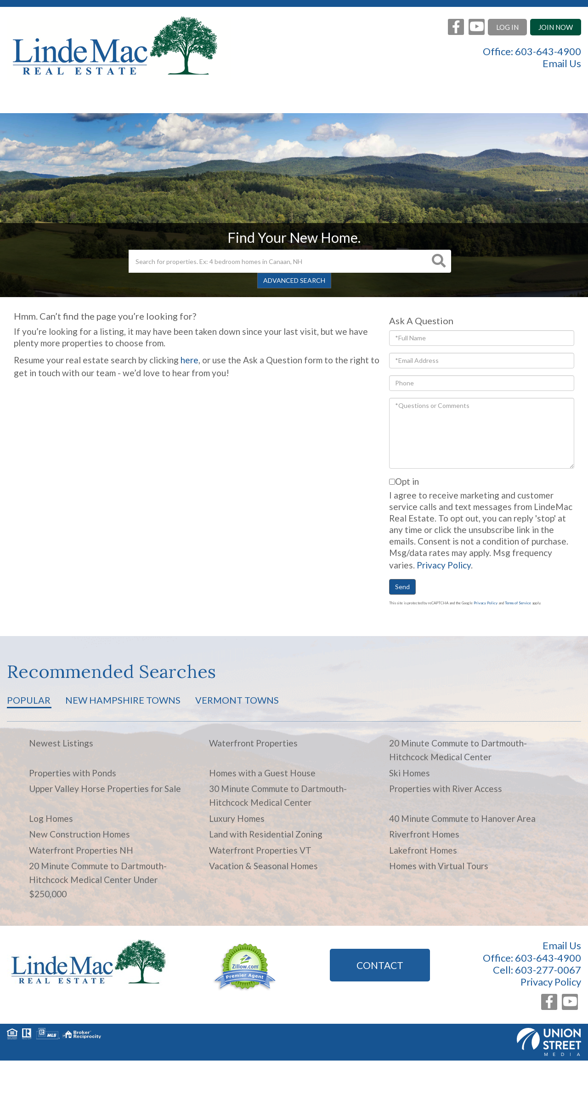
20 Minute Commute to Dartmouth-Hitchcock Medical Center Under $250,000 (98, 879)
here (189, 360)
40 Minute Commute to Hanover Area (462, 818)
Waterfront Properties (253, 743)
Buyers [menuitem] (267, 101)
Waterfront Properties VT (260, 850)
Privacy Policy (444, 565)
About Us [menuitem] (417, 101)
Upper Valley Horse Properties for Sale (105, 788)
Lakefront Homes (423, 850)
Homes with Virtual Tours (438, 865)
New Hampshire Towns (123, 699)
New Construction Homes (79, 834)
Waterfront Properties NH (81, 850)
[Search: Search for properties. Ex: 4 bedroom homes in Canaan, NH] (277, 261)
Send (402, 587)
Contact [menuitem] (491, 101)
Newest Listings (61, 743)
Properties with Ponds (72, 773)
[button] (438, 261)
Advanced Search (294, 280)
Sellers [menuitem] (202, 101)
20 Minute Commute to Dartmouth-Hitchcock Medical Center (458, 750)
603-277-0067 (548, 970)
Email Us (562, 63)
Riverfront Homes (424, 834)
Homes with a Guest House (262, 773)
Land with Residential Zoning (265, 834)
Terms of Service (518, 603)
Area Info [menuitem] (339, 101)
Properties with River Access (445, 788)
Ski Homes (409, 773)
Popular (29, 699)
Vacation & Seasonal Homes (263, 865)
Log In (507, 27)
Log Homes (51, 818)
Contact (379, 965)
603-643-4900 (548, 51)
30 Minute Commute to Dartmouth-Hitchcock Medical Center (278, 795)
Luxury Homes (237, 818)
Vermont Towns (237, 699)
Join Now (555, 27)
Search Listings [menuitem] (114, 101)
